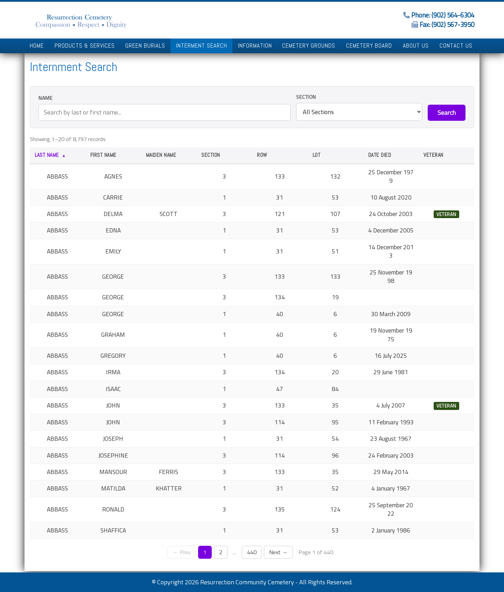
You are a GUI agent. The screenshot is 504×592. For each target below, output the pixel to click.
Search (447, 112)
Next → (278, 552)
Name (45, 98)
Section (306, 97)
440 (252, 552)
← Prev (181, 552)
